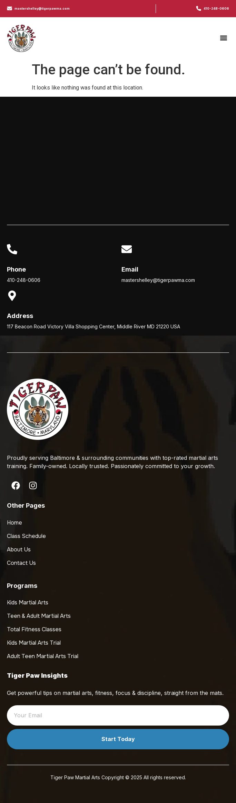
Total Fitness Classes (34, 629)
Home (14, 522)
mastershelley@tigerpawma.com (42, 8)
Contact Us (21, 563)
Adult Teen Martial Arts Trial (42, 656)
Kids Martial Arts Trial (34, 642)
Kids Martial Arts (27, 602)
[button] (223, 38)
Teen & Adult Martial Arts (39, 616)
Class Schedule (26, 536)
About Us (19, 549)
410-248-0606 (216, 8)
